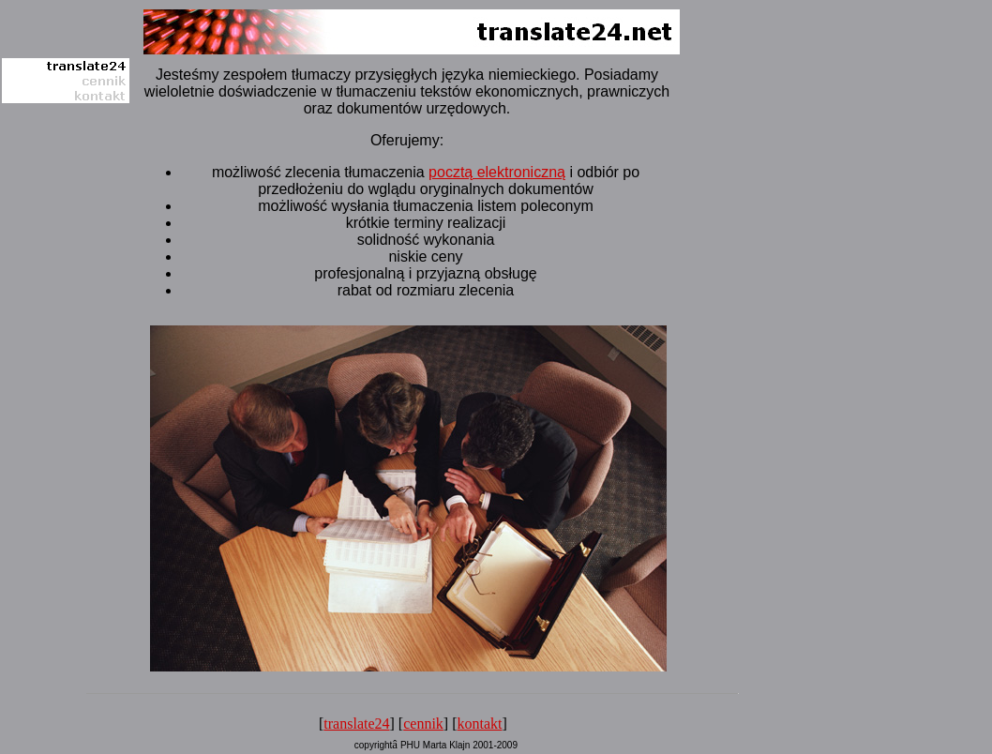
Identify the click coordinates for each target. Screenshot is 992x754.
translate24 (356, 723)
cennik (423, 723)
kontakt (480, 723)
